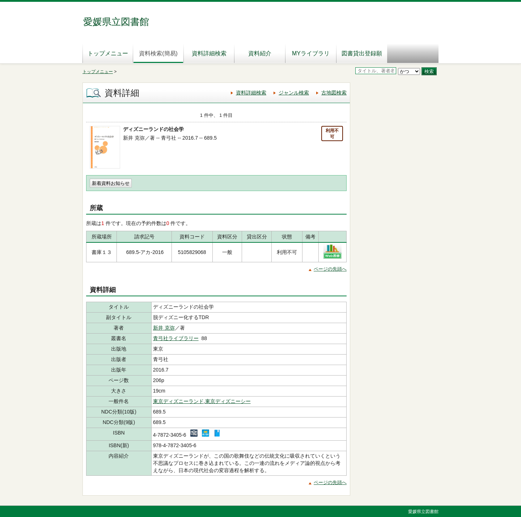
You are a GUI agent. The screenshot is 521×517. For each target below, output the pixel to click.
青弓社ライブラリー (176, 338)
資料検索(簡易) (158, 53)
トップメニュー (108, 53)
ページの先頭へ (330, 269)
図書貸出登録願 (362, 53)
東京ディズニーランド (178, 401)
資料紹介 (259, 53)
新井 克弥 (164, 328)
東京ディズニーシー (228, 401)
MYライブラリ (311, 53)
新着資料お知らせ (111, 183)
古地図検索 (334, 93)
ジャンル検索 (294, 93)
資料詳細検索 (209, 53)
